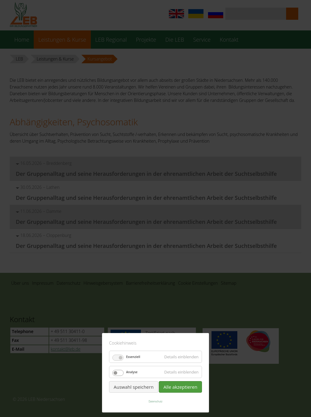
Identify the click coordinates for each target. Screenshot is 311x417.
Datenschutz (155, 401)
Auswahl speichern (133, 387)
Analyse (132, 372)
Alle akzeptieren (180, 387)
